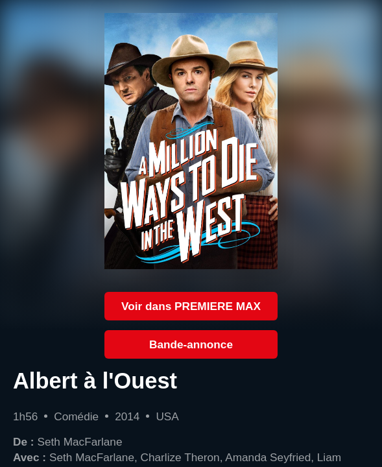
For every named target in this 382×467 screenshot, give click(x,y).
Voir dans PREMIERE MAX (191, 306)
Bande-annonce (191, 344)
